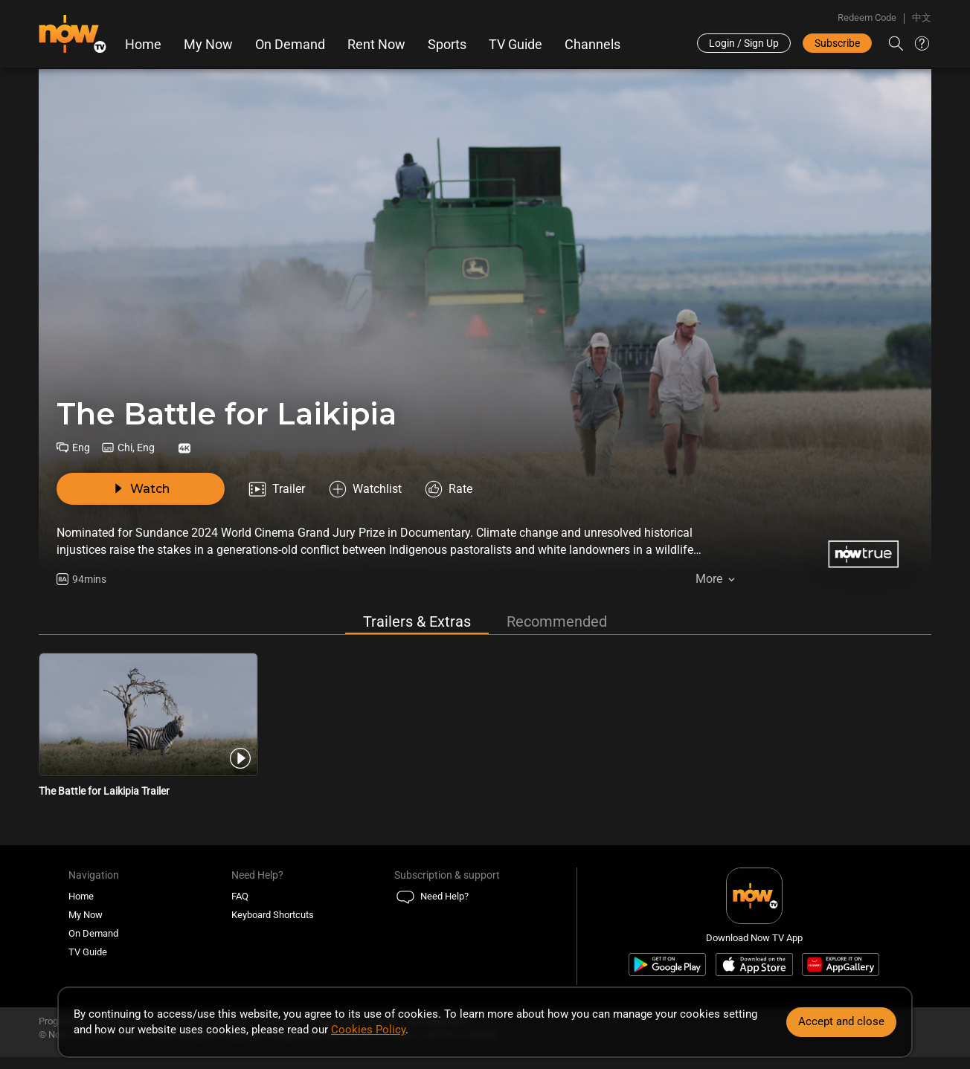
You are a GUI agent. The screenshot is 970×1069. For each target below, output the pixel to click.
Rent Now (376, 44)
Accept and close (841, 1021)
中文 (921, 17)
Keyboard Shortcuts (272, 919)
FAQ (239, 900)
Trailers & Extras (417, 626)
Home (143, 44)
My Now (208, 44)
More (709, 579)
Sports (447, 44)
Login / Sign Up (744, 43)
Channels (592, 44)
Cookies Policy (368, 1029)
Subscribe (837, 43)
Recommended (557, 626)
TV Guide (515, 44)
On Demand (290, 44)
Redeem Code (867, 17)
